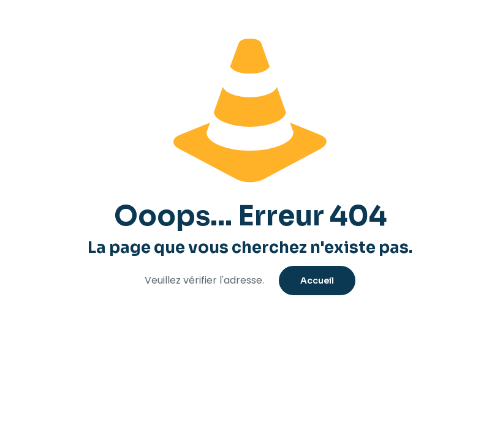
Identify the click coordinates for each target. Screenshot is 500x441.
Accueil (317, 280)
